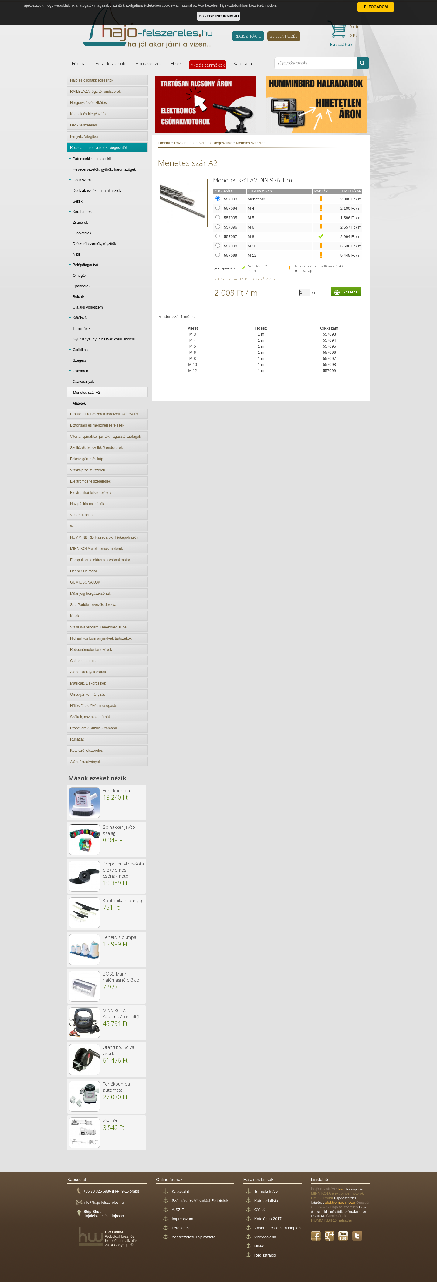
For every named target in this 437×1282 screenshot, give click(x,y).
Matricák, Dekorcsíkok (88, 683)
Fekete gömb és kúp (86, 459)
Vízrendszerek (81, 515)
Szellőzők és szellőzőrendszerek (96, 448)
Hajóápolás (354, 1189)
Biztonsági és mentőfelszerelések (97, 425)
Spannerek (81, 286)
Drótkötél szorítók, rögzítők (94, 244)
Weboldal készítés (119, 1236)
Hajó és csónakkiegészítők (91, 80)
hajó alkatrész (324, 1189)
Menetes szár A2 (86, 392)
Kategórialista (266, 1200)
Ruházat (77, 739)
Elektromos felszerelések (90, 481)
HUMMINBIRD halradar (331, 1220)
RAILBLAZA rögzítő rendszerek (95, 91)
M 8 (251, 236)
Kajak (74, 616)
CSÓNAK (318, 1216)
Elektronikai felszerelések (90, 492)
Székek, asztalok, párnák (90, 717)
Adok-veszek (149, 63)
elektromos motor (340, 1202)
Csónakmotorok (83, 661)
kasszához (341, 44)
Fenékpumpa (116, 790)
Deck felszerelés (83, 125)
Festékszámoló (111, 63)
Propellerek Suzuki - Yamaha (93, 728)
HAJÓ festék (322, 1198)
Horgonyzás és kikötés (88, 103)
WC (73, 526)
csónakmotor (355, 1211)
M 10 (252, 246)
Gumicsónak (336, 1216)
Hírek (176, 63)
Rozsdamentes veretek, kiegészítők (98, 148)
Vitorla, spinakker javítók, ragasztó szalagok (105, 436)
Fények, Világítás (84, 136)
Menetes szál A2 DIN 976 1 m (252, 180)
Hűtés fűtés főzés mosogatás (93, 706)
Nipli (76, 254)
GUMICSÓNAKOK (85, 582)
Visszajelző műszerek (87, 470)
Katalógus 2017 (268, 1219)
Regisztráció (265, 1255)
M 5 (251, 218)
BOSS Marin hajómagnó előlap (121, 977)
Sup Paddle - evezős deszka (93, 605)
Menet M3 (256, 199)
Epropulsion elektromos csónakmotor (100, 560)
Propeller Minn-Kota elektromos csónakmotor (123, 870)
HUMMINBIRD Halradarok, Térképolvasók (104, 537)
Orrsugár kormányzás (87, 694)
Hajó (342, 1189)
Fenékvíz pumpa (119, 937)
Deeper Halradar (83, 571)
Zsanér (110, 1120)
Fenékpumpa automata (116, 1087)
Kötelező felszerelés (86, 750)
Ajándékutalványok (85, 762)
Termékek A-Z (266, 1191)
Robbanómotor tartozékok (91, 650)
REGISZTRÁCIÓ (248, 36)
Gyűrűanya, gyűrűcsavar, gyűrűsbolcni (104, 339)
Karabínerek (83, 212)
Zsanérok (80, 222)
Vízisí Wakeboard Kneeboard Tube (98, 627)
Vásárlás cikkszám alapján (277, 1228)
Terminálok (81, 328)
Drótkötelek (82, 233)
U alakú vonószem (88, 307)
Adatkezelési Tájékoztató (193, 1237)
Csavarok (80, 371)
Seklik (78, 201)
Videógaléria (265, 1237)
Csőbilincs (81, 350)
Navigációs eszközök (87, 504)
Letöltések (181, 1228)
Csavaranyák (83, 382)
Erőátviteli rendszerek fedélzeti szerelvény (104, 414)
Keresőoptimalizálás (121, 1241)
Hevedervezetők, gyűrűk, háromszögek (104, 169)
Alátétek (79, 403)
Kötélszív (80, 318)
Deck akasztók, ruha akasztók (97, 191)
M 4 (251, 208)
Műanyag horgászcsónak (90, 593)
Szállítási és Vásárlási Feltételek (200, 1200)
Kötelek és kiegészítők (88, 114)
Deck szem (82, 180)
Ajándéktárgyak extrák (88, 672)
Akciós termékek (208, 65)
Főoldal (79, 63)
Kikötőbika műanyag (123, 900)
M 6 (251, 227)
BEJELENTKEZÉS (284, 36)
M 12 (252, 255)
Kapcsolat (243, 63)
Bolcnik (79, 297)
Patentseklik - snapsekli (92, 159)
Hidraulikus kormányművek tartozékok (101, 638)
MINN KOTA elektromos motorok (96, 549)
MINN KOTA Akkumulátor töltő (121, 1013)
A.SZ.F (178, 1209)
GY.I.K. (260, 1209)
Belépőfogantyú (85, 265)
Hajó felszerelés (344, 1207)
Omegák (79, 275)
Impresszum (182, 1219)
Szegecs (80, 360)
